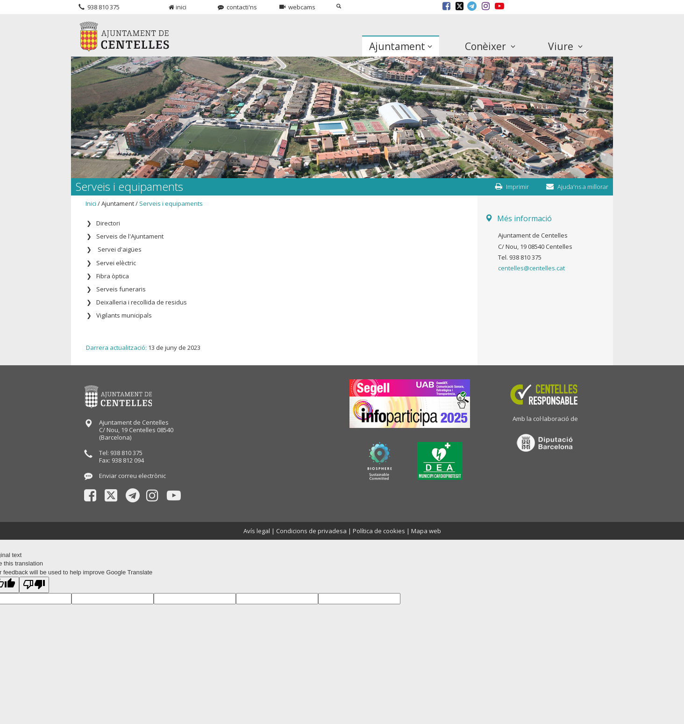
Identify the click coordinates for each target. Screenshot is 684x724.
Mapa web (426, 531)
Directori (108, 223)
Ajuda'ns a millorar (577, 186)
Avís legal (256, 531)
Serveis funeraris (121, 289)
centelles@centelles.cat (531, 268)
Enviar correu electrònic (132, 475)
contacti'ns (237, 7)
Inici (91, 203)
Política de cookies (379, 531)
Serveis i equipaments (171, 203)
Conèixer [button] (490, 46)
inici (177, 7)
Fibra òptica (112, 276)
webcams (297, 7)
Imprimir (512, 186)
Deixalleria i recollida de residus (141, 302)
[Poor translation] (34, 585)
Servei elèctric (116, 263)
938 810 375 (99, 7)
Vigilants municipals (124, 315)
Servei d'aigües (119, 249)
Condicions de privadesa (311, 531)
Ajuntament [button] (400, 46)
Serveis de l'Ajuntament (130, 236)
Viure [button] (565, 46)
